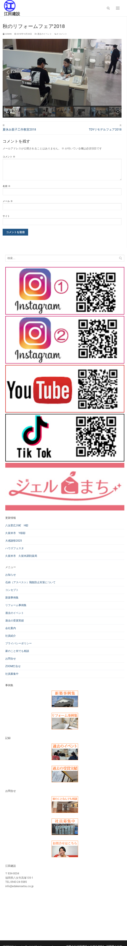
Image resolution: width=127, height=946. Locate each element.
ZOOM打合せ (13, 666)
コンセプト (12, 590)
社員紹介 (10, 635)
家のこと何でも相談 (17, 651)
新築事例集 (12, 597)
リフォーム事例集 (15, 605)
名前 (6, 186)
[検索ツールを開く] (108, 8)
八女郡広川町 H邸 (16, 525)
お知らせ (10, 574)
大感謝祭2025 (13, 540)
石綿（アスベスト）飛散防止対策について (30, 582)
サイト (6, 216)
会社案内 (10, 628)
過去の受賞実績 (14, 620)
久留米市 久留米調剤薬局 (21, 555)
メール (8, 201)
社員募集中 (12, 673)
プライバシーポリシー (18, 643)
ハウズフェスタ (14, 548)
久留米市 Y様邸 (15, 533)
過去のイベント (43, 34)
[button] (7, 72)
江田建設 (12, 14)
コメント (9, 156)
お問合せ (10, 658)
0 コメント (60, 34)
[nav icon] (117, 8)
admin (7, 34)
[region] (62, 78)
